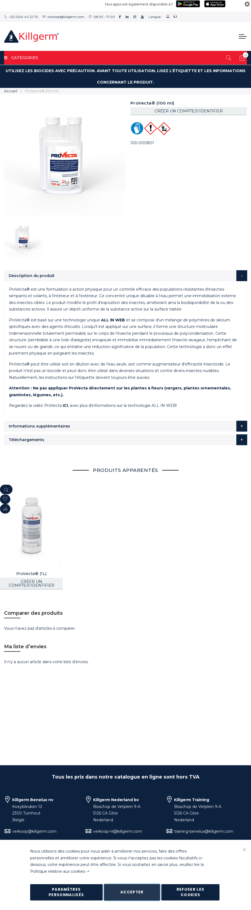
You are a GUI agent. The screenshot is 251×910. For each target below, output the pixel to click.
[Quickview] (6, 489)
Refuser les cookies (191, 892)
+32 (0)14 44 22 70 (23, 17)
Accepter (132, 892)
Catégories (21, 57)
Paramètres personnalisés (66, 892)
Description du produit (32, 275)
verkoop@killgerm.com (65, 17)
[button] (5, 509)
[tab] (125, 275)
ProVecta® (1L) (31, 573)
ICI (65, 405)
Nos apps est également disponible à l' (139, 4)
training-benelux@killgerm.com (203, 831)
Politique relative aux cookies (57, 871)
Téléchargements (26, 439)
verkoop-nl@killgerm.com (117, 831)
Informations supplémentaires (39, 426)
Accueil (10, 91)
